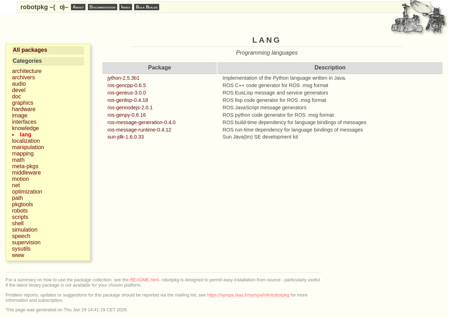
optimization (27, 192)
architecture (27, 71)
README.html (144, 279)
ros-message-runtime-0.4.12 (139, 130)
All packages (30, 50)
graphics (22, 103)
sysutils (21, 249)
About (78, 7)
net (16, 185)
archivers (23, 77)
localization (26, 141)
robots (20, 211)
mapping (23, 154)
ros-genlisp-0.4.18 (127, 100)
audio (19, 84)
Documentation (102, 7)
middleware (26, 173)
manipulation (28, 147)
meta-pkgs (25, 166)
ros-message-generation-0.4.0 (141, 122)
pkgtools (22, 204)
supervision (26, 242)
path (17, 198)
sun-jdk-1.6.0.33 (125, 137)
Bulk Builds (146, 7)
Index (125, 7)
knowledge (25, 128)
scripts (20, 217)
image (20, 115)
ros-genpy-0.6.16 (126, 115)
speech (21, 236)
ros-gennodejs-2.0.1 (129, 107)
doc (16, 96)
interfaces (24, 122)
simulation (24, 230)
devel (18, 90)
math (18, 160)
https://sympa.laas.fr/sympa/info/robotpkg (248, 295)
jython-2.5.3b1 (123, 78)
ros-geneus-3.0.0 (126, 93)
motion (20, 179)
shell (18, 223)
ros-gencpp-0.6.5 (126, 85)
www (18, 255)
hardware (24, 109)
